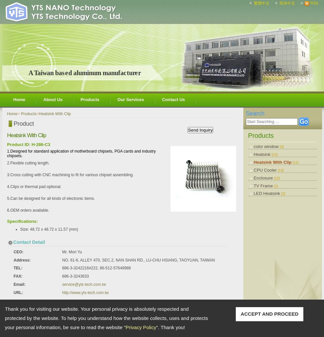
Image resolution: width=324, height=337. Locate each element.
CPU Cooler (269, 170)
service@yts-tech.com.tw (84, 284)
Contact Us (173, 99)
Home (19, 99)
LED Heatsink (269, 193)
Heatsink (266, 154)
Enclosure (267, 178)
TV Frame (266, 185)
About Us (53, 99)
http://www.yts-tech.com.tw (85, 292)
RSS (314, 3)
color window (269, 146)
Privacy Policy (141, 327)
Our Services (130, 99)
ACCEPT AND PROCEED (269, 314)
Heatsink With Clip (276, 162)
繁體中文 (262, 3)
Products (90, 99)
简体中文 (287, 3)
